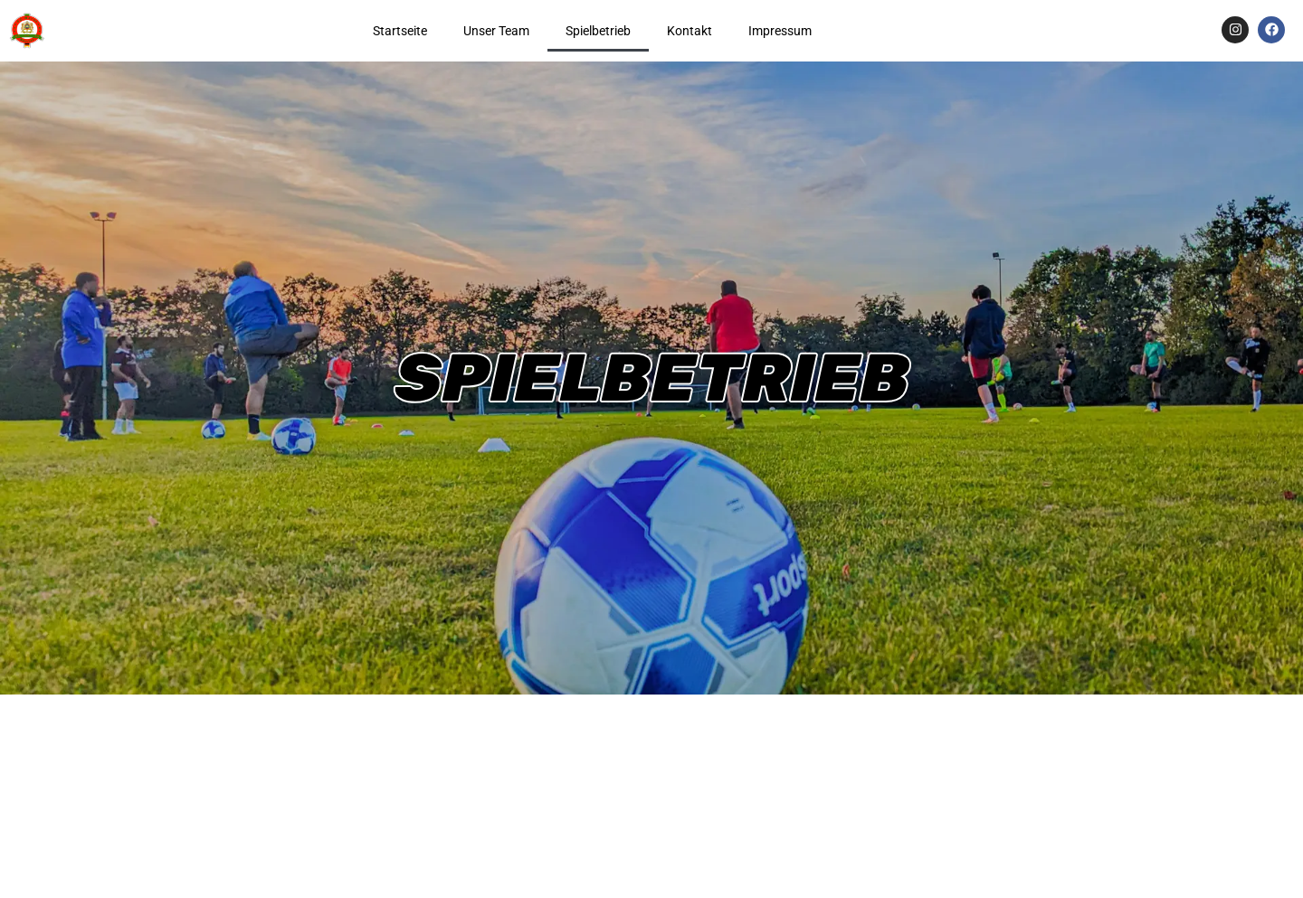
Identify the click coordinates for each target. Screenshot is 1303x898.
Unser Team (496, 31)
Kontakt (689, 31)
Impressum (780, 31)
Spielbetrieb (598, 31)
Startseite (400, 31)
